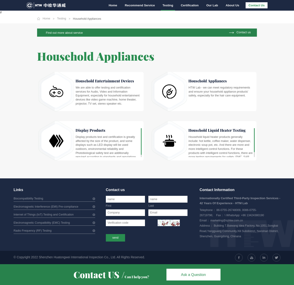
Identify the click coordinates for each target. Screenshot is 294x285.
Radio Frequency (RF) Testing (33, 230)
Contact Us (257, 5)
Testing (169, 5)
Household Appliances (87, 18)
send (115, 237)
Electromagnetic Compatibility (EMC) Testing (42, 222)
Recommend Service (142, 5)
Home (115, 5)
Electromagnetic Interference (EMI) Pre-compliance (46, 206)
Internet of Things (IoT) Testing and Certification (44, 214)
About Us (232, 5)
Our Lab (213, 5)
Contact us (244, 32)
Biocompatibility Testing (28, 198)
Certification (191, 5)
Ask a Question (193, 275)
